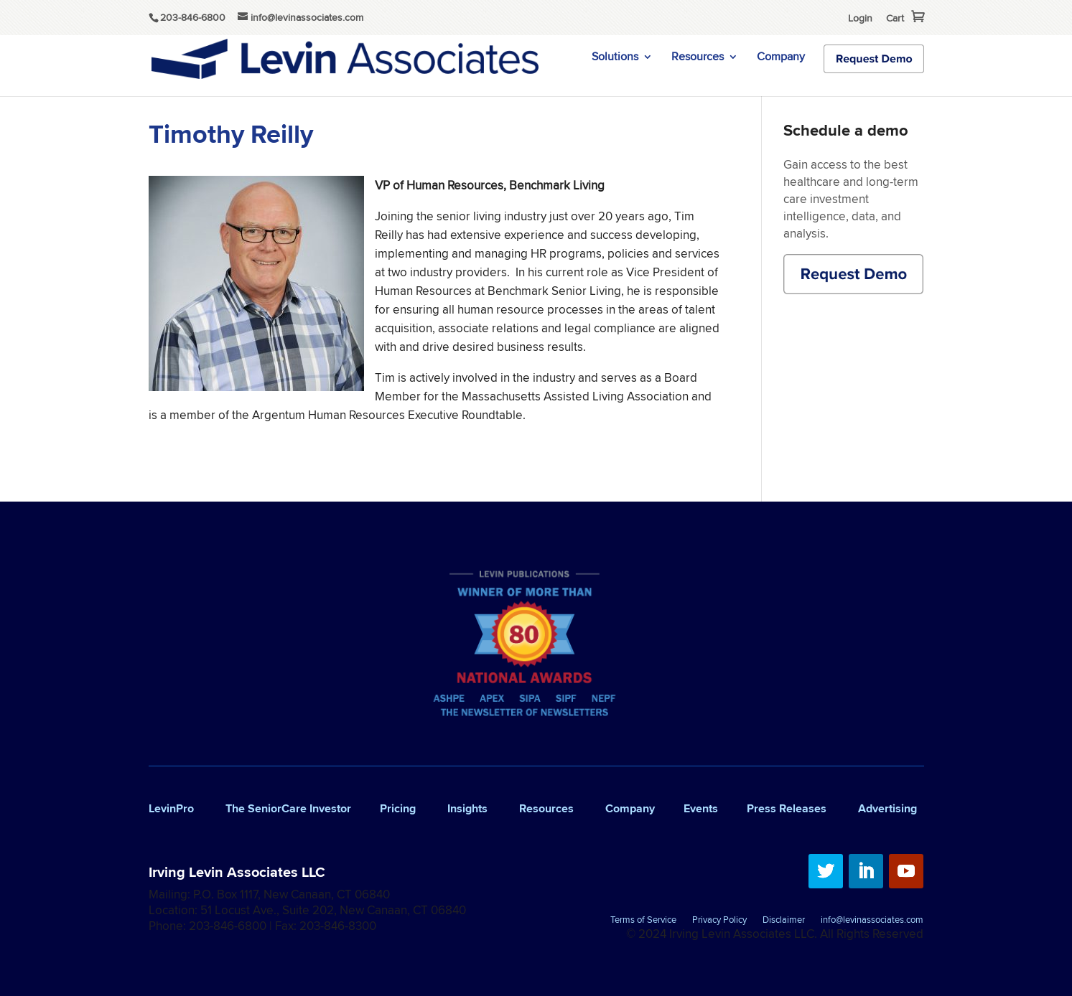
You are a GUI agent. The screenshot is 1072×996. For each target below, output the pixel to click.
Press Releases (786, 808)
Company (781, 58)
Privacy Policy (719, 921)
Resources (697, 58)
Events (701, 808)
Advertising (887, 808)
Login (860, 18)
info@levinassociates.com (872, 921)
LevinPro (171, 808)
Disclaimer (784, 921)
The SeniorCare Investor (288, 808)
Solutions (615, 58)
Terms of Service (643, 921)
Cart (895, 18)
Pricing (398, 808)
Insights (467, 808)
